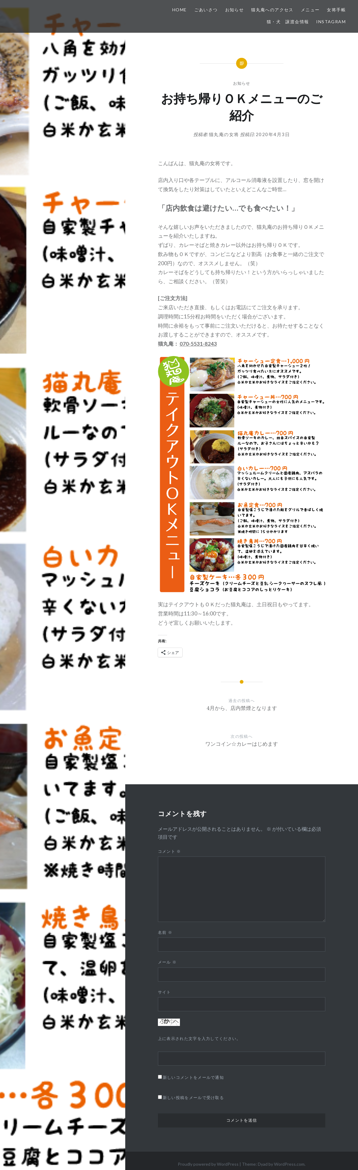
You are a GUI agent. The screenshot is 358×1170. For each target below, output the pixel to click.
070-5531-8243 (198, 343)
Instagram (331, 21)
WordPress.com (289, 1164)
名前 (165, 932)
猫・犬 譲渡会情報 (288, 21)
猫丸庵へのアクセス (272, 9)
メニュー (310, 9)
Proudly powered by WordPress (208, 1164)
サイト (164, 992)
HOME (179, 9)
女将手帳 (336, 9)
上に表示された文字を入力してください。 (199, 1038)
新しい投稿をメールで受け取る (193, 1097)
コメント (169, 851)
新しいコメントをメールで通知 (193, 1077)
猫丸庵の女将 (224, 134)
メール (167, 962)
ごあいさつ (206, 9)
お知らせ (234, 9)
